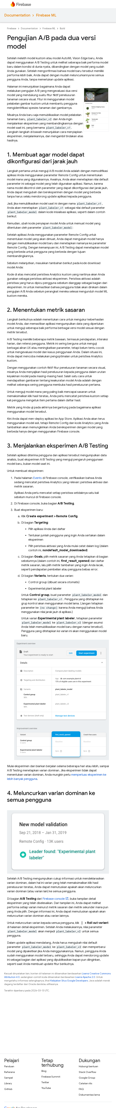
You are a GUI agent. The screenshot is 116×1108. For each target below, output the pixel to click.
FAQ (81, 1089)
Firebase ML (46, 15)
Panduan (9, 1066)
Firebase (11, 28)
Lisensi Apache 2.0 (85, 977)
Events (37, 478)
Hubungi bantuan (88, 1066)
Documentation (17, 15)
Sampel (8, 1077)
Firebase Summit (50, 1076)
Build (62, 28)
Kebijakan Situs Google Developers (69, 980)
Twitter (45, 1082)
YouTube (46, 1088)
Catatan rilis (85, 1083)
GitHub (8, 1089)
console (54, 899)
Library (8, 1083)
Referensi (9, 1072)
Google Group (87, 1077)
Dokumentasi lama (89, 1094)
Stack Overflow (87, 1072)
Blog (43, 1071)
